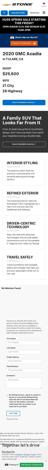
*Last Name (10, 348)
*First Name (11, 339)
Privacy (33, 454)
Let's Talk (13, 413)
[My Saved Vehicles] (44, 5)
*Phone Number (12, 366)
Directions (34, 13)
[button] (4, 12)
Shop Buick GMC (18, 13)
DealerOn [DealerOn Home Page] (19, 454)
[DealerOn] (8, 452)
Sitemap (27, 454)
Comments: (10, 376)
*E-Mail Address (12, 357)
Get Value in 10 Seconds (31, 465)
